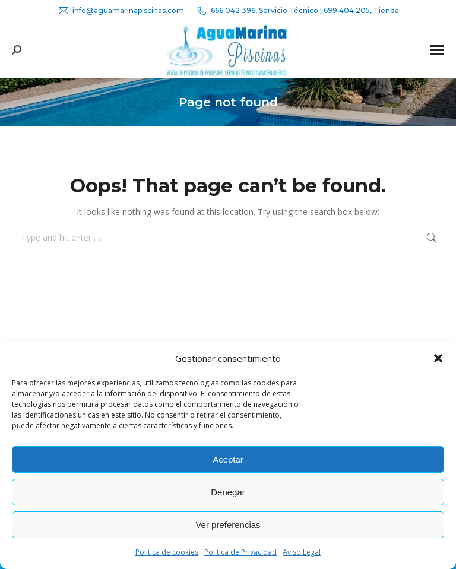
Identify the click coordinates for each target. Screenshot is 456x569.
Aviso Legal (302, 552)
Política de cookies (166, 552)
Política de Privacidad (240, 552)
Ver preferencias (227, 525)
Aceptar (228, 459)
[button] (438, 358)
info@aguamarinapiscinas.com (121, 10)
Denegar (228, 492)
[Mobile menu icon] (437, 50)
